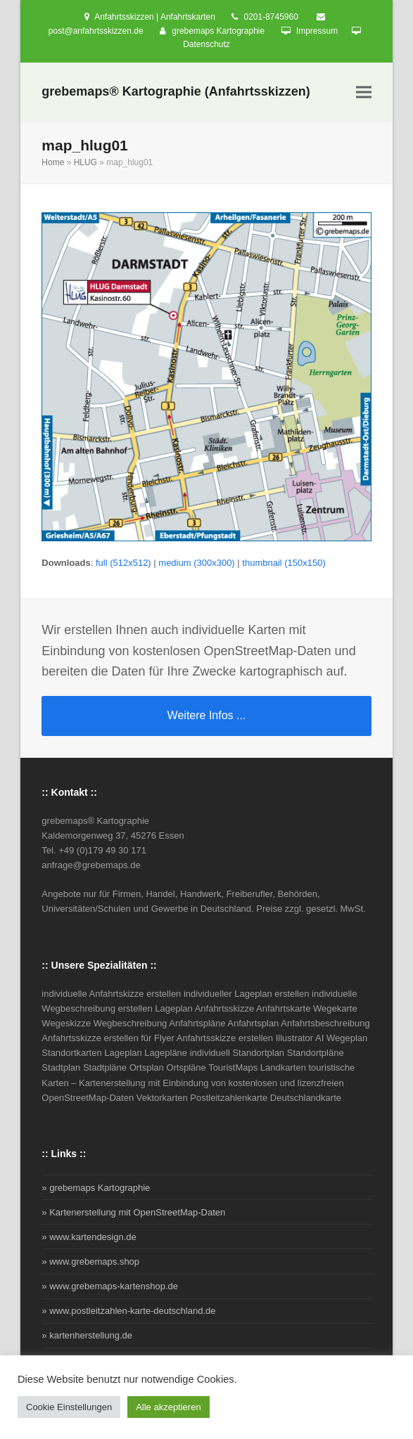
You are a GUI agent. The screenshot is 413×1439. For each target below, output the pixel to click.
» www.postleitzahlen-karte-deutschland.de (128, 1310)
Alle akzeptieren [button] (168, 1407)
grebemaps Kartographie (218, 31)
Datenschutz (206, 44)
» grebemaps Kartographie (96, 1187)
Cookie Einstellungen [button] (69, 1407)
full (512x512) (123, 562)
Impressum (317, 31)
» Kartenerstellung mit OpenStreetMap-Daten (133, 1212)
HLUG (85, 162)
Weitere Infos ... (206, 715)
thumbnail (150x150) (284, 562)
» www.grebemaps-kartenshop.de (110, 1286)
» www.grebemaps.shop (90, 1261)
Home (53, 162)
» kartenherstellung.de (87, 1335)
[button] (363, 92)
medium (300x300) (196, 562)
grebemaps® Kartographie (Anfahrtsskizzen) (176, 91)
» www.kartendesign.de (89, 1237)
